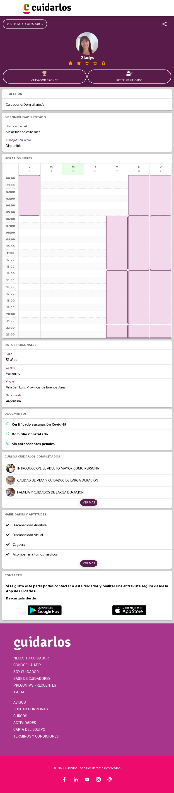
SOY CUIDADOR (26, 672)
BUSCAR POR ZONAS (30, 709)
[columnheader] (29, 169)
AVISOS (19, 702)
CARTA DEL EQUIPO (29, 729)
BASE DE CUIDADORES (32, 678)
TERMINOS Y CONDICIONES (36, 736)
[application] (29, 195)
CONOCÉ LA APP (27, 665)
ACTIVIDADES (24, 723)
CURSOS (20, 716)
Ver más (89, 502)
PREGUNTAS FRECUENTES (34, 685)
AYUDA (18, 692)
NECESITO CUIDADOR (31, 658)
